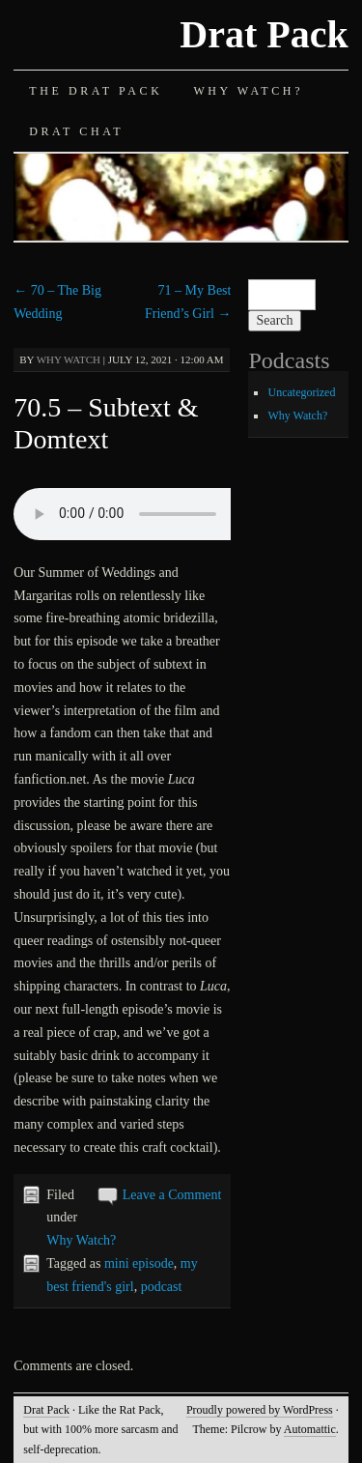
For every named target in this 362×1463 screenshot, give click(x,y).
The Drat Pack (95, 91)
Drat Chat (76, 131)
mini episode (139, 1263)
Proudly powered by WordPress (259, 1410)
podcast (161, 1286)
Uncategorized (301, 392)
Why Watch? (248, 91)
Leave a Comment (172, 1195)
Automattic (310, 1429)
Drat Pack (264, 34)
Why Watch (68, 359)
